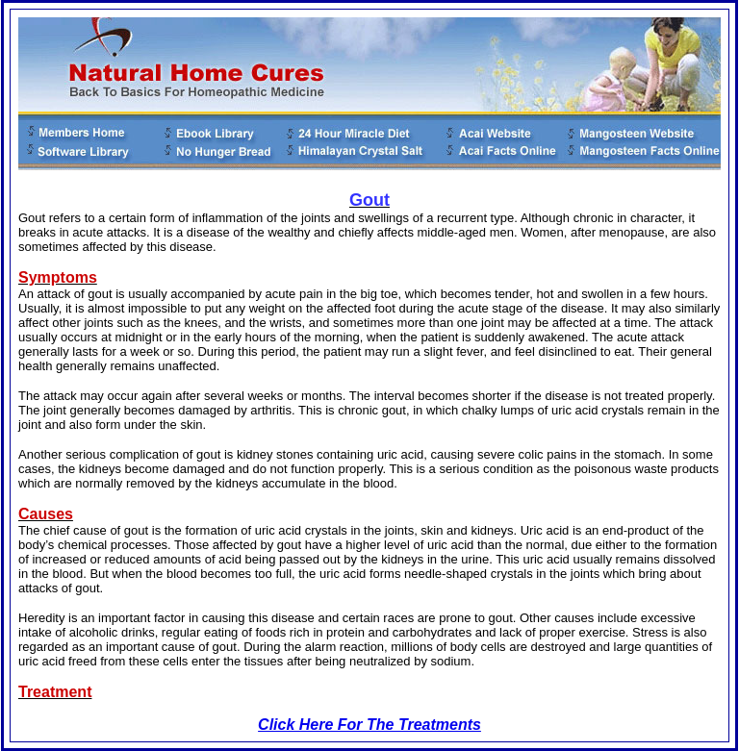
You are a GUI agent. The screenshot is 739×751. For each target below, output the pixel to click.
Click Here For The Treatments (369, 724)
